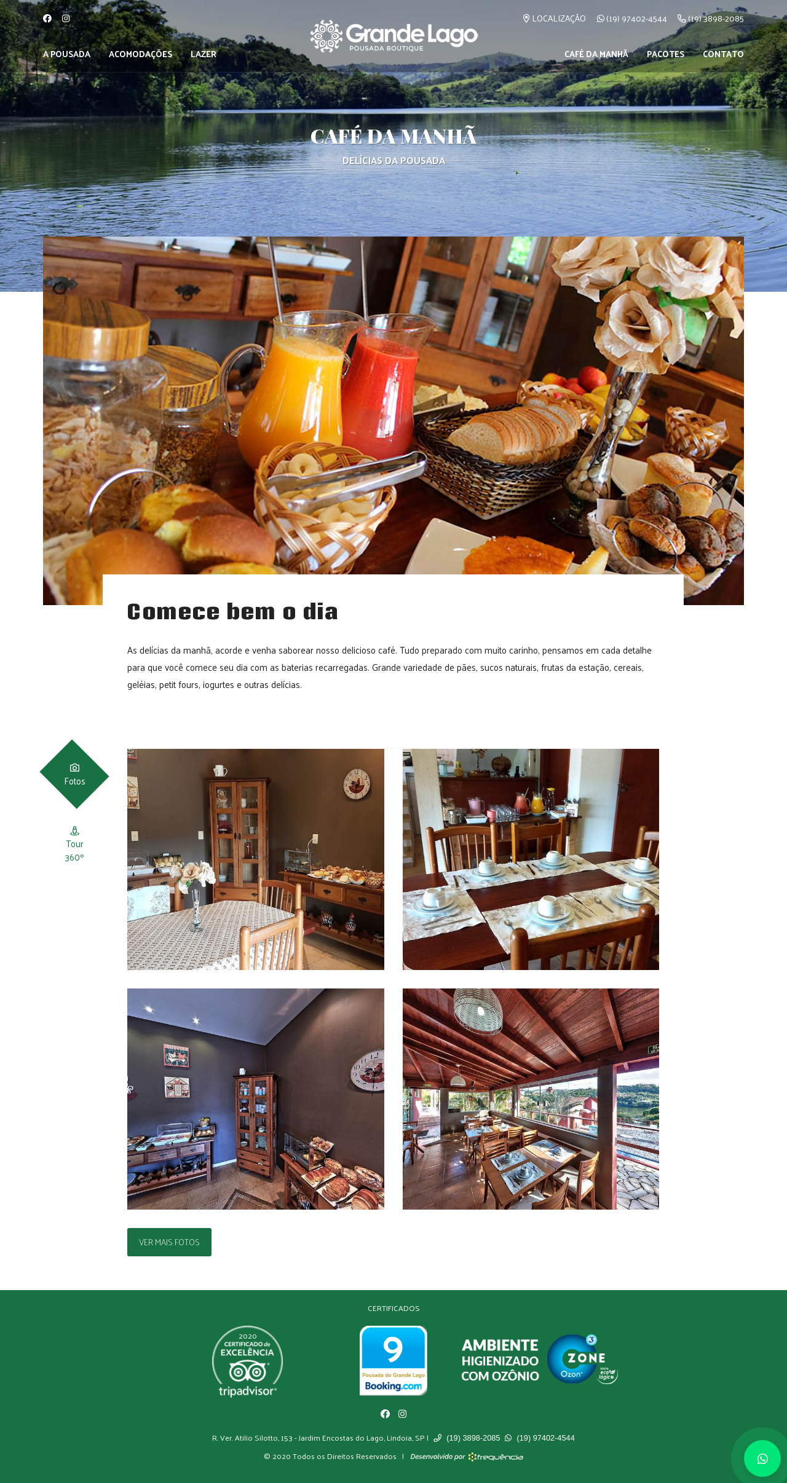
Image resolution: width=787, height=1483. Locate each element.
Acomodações (140, 53)
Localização (554, 18)
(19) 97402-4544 (632, 18)
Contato (723, 53)
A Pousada (66, 53)
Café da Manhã (596, 53)
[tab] (74, 773)
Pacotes (665, 53)
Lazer (203, 53)
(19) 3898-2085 (711, 18)
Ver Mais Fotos (169, 1242)
